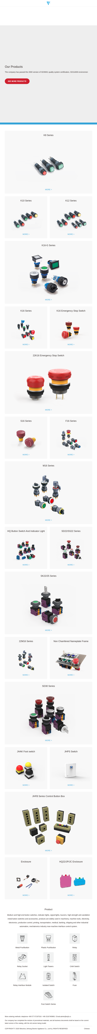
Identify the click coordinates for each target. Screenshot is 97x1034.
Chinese (87, 1030)
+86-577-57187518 (34, 1018)
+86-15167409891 (49, 1018)
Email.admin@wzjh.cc (63, 1018)
